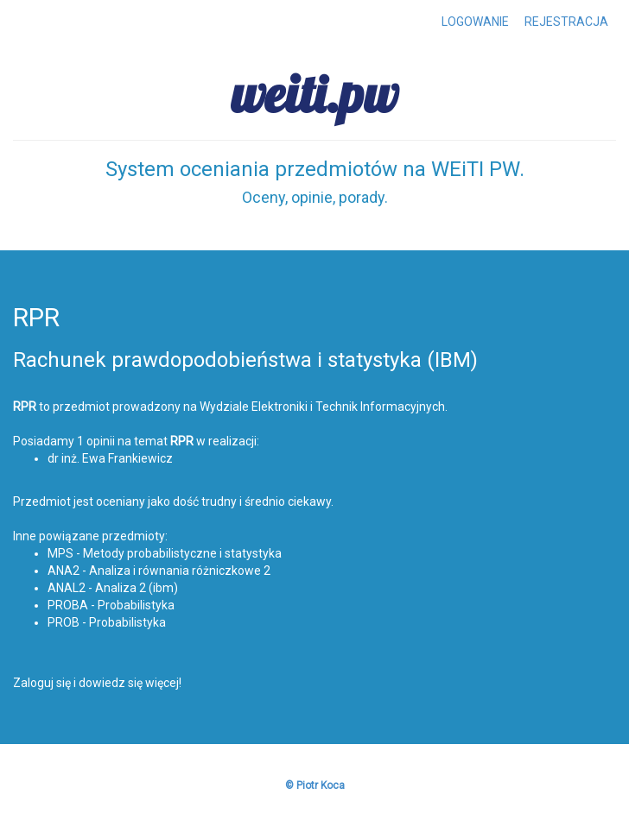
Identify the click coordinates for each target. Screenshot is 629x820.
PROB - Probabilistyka (107, 622)
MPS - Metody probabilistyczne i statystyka (165, 553)
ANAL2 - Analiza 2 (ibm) (113, 588)
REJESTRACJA (566, 21)
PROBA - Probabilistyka (111, 605)
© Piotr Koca (315, 785)
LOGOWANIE (475, 21)
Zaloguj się (42, 683)
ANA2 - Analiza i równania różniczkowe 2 (159, 570)
